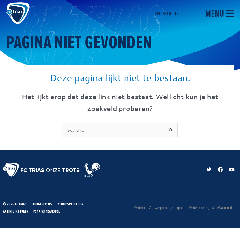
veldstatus (170, 13)
